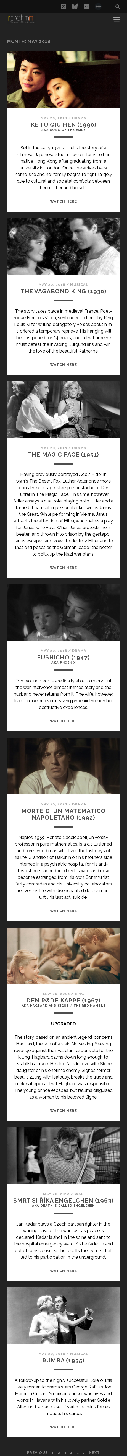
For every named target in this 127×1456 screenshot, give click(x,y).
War (79, 1194)
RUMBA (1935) (63, 1360)
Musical (79, 285)
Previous (37, 1452)
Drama (79, 118)
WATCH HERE (63, 201)
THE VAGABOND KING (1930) (63, 291)
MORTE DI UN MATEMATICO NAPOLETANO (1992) (63, 814)
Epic (79, 994)
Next (94, 1452)
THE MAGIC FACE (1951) (63, 454)
